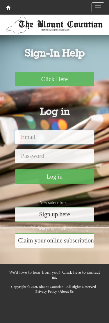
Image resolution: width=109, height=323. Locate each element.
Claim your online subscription (56, 240)
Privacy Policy (46, 291)
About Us (67, 291)
